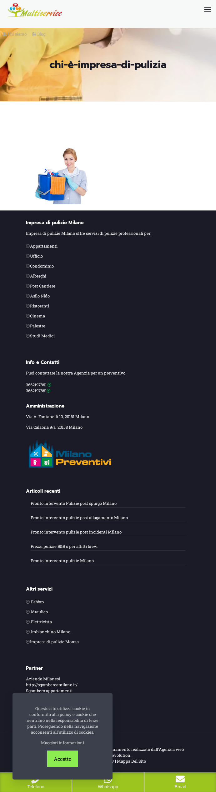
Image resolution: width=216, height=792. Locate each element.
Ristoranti (39, 306)
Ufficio (36, 256)
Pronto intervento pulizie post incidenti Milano (76, 532)
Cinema (37, 316)
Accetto (63, 759)
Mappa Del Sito (131, 761)
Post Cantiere (42, 286)
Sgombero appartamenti (49, 690)
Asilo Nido (40, 296)
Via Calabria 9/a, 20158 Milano (54, 427)
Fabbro (37, 602)
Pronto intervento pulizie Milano (62, 560)
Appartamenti (44, 246)
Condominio (42, 266)
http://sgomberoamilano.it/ (52, 685)
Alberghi (38, 276)
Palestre (37, 326)
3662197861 (36, 385)
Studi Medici (42, 336)
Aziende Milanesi (43, 679)
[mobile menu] (207, 9)
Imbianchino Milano (50, 632)
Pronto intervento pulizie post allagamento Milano (79, 517)
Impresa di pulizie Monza (54, 642)
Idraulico (39, 612)
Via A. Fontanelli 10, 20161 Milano (57, 416)
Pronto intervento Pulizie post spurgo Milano (74, 503)
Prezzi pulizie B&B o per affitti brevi (64, 546)
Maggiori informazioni (62, 743)
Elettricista (41, 622)
